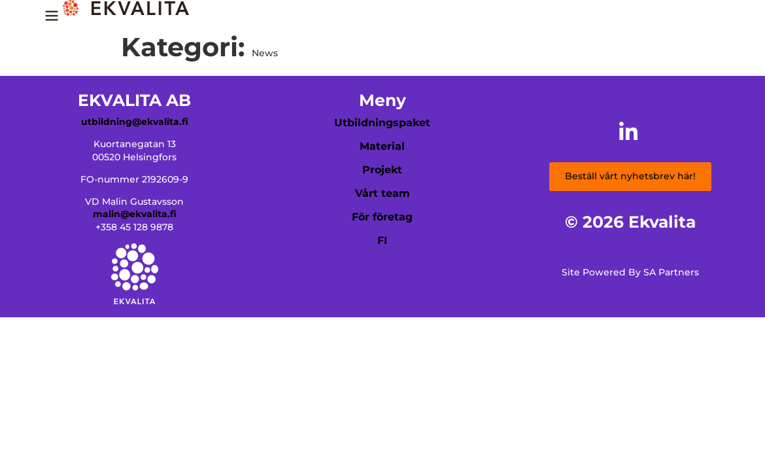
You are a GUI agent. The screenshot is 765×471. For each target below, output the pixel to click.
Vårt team (382, 193)
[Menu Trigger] (52, 20)
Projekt (382, 170)
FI (382, 240)
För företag (382, 217)
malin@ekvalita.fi (135, 214)
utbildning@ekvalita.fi (134, 122)
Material (382, 146)
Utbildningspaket (382, 122)
